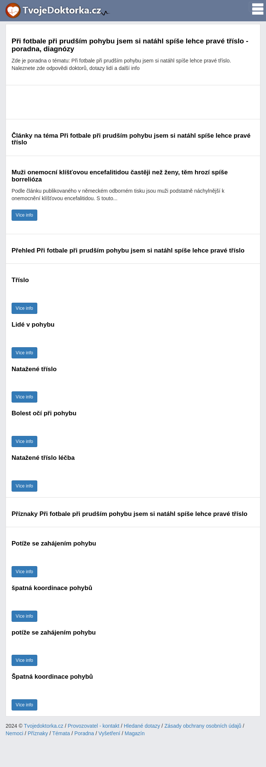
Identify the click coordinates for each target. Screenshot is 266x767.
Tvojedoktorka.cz (43, 726)
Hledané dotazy (142, 726)
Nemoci (14, 733)
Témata (61, 733)
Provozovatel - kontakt (94, 726)
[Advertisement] (133, 102)
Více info (24, 215)
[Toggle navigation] (255, 7)
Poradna (84, 733)
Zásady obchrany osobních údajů (203, 726)
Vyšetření (109, 733)
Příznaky (38, 733)
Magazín (135, 733)
